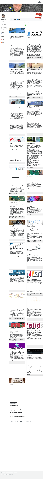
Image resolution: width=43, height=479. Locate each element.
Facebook (3, 34)
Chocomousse (13, 452)
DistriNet (28, 260)
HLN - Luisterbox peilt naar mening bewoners (34, 185)
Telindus (12, 375)
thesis (19, 299)
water (18, 16)
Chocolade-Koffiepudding (16, 467)
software (19, 26)
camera (14, 17)
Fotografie (27, 1)
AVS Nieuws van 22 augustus (31, 186)
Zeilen (23, 1)
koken (18, 452)
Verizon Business (18, 402)
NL (15, 20)
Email (2, 26)
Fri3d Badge (29, 242)
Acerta (21, 314)
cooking (28, 15)
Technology (33, 1)
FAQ (19, 20)
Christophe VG (3, 1)
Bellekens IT (16, 195)
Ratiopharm (34, 390)
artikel (17, 299)
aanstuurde (15, 55)
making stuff (23, 15)
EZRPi (29, 217)
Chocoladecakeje (14, 456)
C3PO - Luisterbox (30, 188)
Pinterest (2, 40)
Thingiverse (3, 38)
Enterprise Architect (15, 15)
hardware (32, 26)
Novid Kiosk (12, 184)
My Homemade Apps (4, 31)
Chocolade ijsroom (14, 460)
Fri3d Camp (36, 230)
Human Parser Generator (16, 199)
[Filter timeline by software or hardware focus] (26, 26)
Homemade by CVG (4, 29)
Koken (19, 1)
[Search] (41, 2)
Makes (15, 1)
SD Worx (36, 318)
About (11, 1)
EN (13, 20)
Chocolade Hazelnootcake (16, 463)
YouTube (2, 41)
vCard (2, 23)
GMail (28, 383)
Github (2, 37)
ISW (35, 416)
